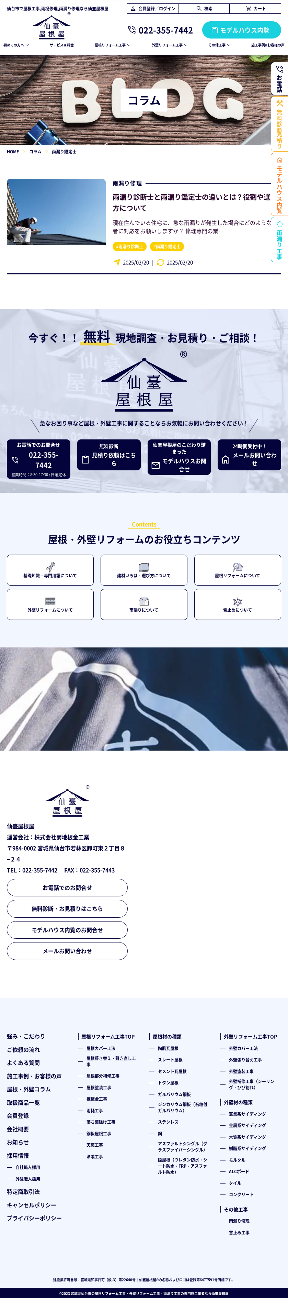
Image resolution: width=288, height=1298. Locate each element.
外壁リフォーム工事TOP (250, 1036)
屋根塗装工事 (99, 1087)
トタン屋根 (168, 1083)
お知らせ (18, 1142)
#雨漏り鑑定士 (167, 246)
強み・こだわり (26, 1036)
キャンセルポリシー (31, 1205)
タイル (235, 1183)
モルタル (237, 1160)
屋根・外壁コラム (29, 1089)
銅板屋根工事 (99, 1133)
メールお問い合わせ (67, 951)
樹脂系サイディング (247, 1148)
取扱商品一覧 (23, 1102)
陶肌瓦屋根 (168, 1048)
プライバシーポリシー (34, 1218)
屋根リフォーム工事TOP (108, 1036)
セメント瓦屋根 (172, 1071)
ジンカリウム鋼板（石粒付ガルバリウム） (182, 1107)
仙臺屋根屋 (220, 1293)
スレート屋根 (170, 1059)
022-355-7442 (166, 30)
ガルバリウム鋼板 (174, 1094)
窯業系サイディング (247, 1114)
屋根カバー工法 (101, 1048)
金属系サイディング (247, 1125)
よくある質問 (23, 1062)
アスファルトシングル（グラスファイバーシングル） (182, 1147)
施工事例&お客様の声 (268, 44)
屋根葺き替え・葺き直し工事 (111, 1061)
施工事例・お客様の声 (34, 1076)
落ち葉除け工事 (101, 1122)
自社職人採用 (27, 1167)
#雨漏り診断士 (129, 246)
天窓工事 (95, 1145)
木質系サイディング (247, 1137)
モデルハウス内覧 (244, 29)
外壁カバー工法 (243, 1048)
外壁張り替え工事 (245, 1059)
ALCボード (239, 1171)
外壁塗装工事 (241, 1071)
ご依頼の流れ (23, 1049)
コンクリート (241, 1194)
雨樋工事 (95, 1110)
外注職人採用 (27, 1179)
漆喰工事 (95, 1156)
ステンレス (168, 1122)
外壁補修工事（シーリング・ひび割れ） (251, 1084)
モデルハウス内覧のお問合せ (67, 930)
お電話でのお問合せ (67, 887)
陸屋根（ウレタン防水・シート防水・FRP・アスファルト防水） (182, 1166)
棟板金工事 (97, 1099)
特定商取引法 (23, 1191)
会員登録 (18, 1115)
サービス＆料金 (62, 44)
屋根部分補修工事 (103, 1076)
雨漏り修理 (127, 183)
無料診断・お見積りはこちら (67, 908)
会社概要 (18, 1129)
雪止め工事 (239, 1232)
